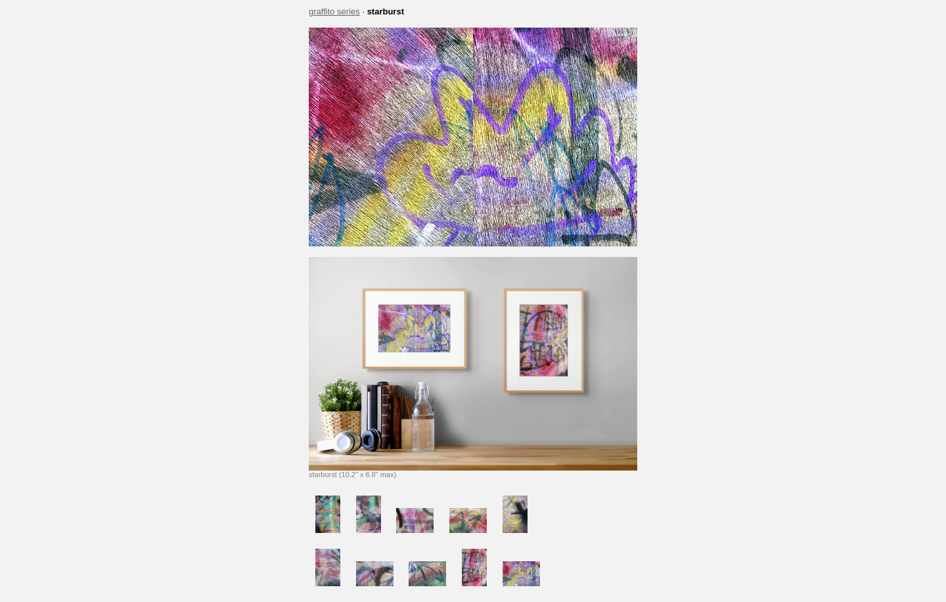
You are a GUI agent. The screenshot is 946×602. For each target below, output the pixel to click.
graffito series (334, 11)
